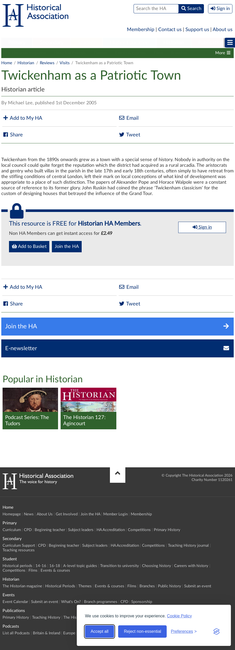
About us (222, 29)
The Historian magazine (25, 53)
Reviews (47, 63)
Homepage (12, 514)
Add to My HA (22, 118)
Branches (179, 53)
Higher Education (129, 42)
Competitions (139, 530)
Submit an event (197, 586)
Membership (140, 29)
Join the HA (67, 246)
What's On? (71, 602)
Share (12, 134)
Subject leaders (80, 530)
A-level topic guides (80, 566)
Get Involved (67, 514)
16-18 (54, 566)
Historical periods (17, 566)
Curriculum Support (19, 545)
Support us (197, 29)
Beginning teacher (50, 530)
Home (6, 63)
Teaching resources (19, 550)
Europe (69, 633)
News (29, 514)
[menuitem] (17, 43)
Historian (173, 42)
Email (129, 118)
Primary (16, 42)
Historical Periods (70, 53)
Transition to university (119, 566)
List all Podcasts (16, 633)
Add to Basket (29, 246)
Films (158, 53)
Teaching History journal (188, 545)
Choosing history (156, 566)
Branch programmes (100, 602)
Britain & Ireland (46, 633)
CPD (28, 530)
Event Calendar (15, 602)
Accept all (99, 631)
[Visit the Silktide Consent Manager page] (216, 631)
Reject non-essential (142, 631)
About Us (45, 514)
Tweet (129, 134)
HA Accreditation (111, 530)
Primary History (167, 530)
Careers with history (191, 566)
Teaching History (46, 617)
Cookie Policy (179, 616)
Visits (65, 63)
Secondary (51, 42)
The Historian (74, 617)
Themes (100, 53)
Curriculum (12, 530)
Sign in (202, 227)
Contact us (170, 29)
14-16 (40, 566)
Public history (169, 586)
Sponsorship (141, 602)
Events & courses (130, 53)
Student (87, 42)
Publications (212, 42)
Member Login (115, 514)
